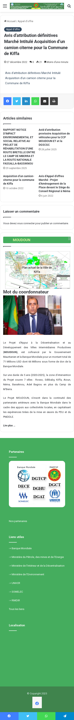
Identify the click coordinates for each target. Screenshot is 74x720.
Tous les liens (16, 609)
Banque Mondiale (22, 548)
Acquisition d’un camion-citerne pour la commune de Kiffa (18, 180)
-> (10, 548)
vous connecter (26, 223)
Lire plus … (9, 425)
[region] (37, 269)
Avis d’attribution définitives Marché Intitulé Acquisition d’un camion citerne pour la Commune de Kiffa (33, 78)
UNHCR (16, 583)
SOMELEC (17, 591)
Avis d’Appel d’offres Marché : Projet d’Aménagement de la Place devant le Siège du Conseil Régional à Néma (54, 184)
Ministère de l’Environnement (28, 574)
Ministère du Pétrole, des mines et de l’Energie (38, 557)
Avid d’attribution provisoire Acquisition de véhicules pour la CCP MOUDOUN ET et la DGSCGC (54, 137)
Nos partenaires (18, 521)
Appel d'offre (25, 21)
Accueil (10, 21)
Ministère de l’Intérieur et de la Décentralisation (38, 565)
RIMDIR (16, 600)
